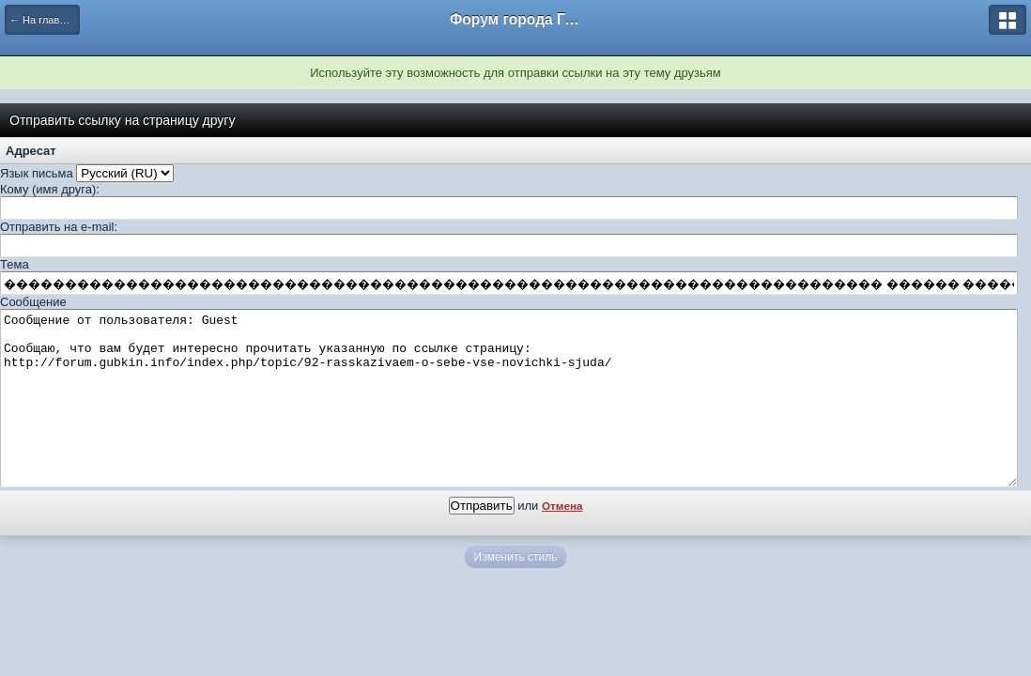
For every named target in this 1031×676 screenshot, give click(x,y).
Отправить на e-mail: (58, 227)
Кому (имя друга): (50, 189)
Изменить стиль (516, 590)
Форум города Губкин (515, 19)
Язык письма (36, 173)
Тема (14, 264)
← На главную (43, 19)
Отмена (562, 539)
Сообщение (33, 302)
